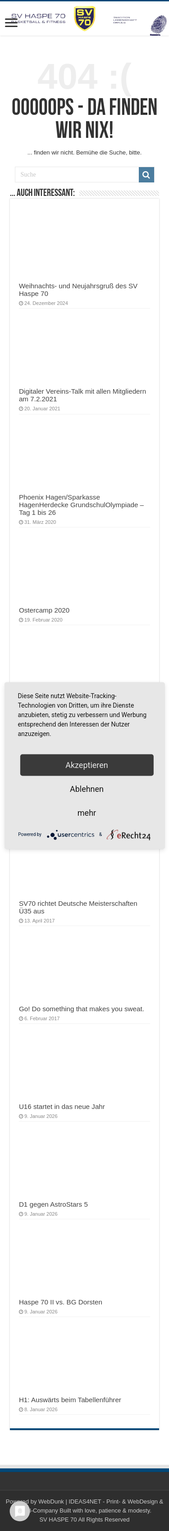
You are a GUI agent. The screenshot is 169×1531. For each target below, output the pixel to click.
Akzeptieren (86, 764)
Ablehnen (87, 788)
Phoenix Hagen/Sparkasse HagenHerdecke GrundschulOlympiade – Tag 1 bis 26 (81, 504)
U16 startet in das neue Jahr (62, 1106)
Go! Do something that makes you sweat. (81, 1009)
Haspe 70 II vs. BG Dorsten (60, 1302)
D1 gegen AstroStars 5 (53, 1204)
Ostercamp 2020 (44, 610)
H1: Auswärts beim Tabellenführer (70, 1400)
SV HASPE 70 (58, 1519)
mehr (87, 812)
